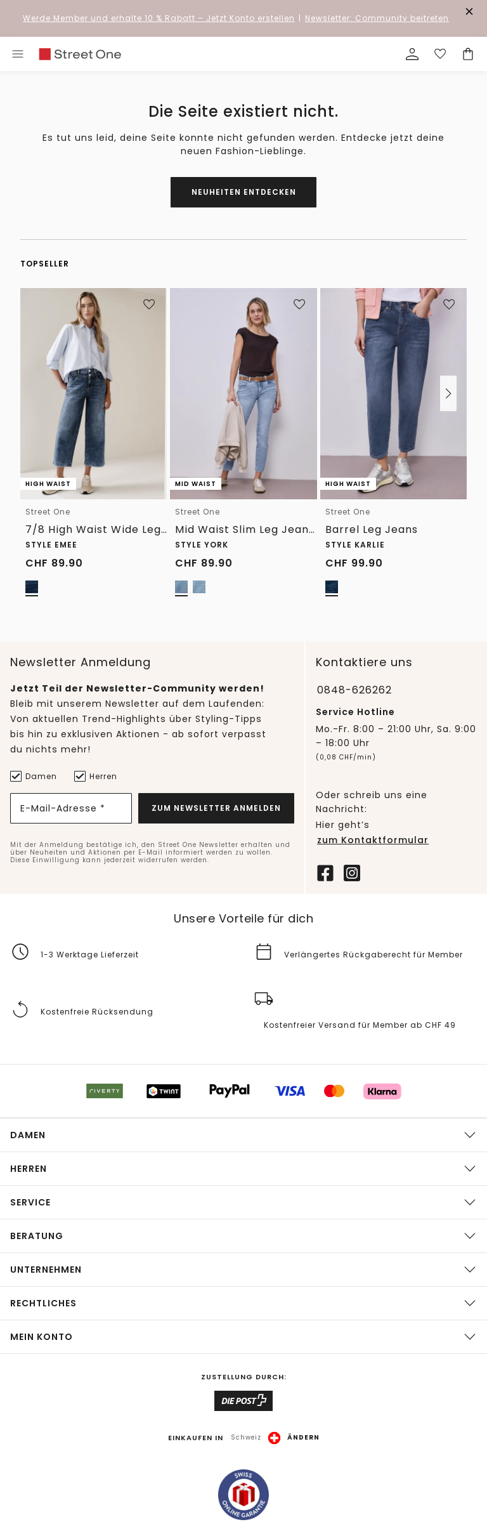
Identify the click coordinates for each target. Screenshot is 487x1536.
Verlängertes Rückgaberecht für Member (373, 954)
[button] (448, 393)
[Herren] (79, 775)
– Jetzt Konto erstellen (159, 18)
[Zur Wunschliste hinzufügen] (149, 304)
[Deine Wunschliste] (440, 54)
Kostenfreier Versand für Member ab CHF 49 (360, 1025)
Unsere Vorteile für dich (243, 918)
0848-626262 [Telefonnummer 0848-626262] (354, 689)
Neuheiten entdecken (244, 192)
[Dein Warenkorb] (468, 54)
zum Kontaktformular (373, 839)
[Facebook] (325, 871)
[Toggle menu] (17, 54)
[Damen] (15, 775)
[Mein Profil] (412, 54)
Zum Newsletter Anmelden (216, 806)
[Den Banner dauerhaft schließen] (469, 11)
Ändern (303, 1437)
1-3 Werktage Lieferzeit (90, 954)
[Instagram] (351, 871)
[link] (80, 54)
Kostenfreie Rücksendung (97, 1011)
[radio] (31, 587)
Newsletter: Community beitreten (377, 18)
